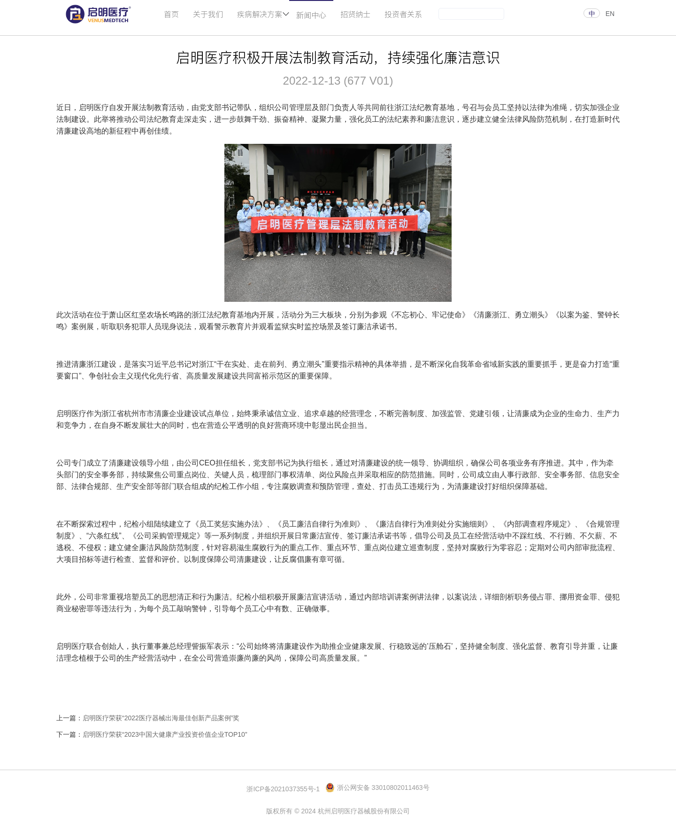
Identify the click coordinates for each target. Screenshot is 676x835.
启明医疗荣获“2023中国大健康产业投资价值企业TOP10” (165, 734)
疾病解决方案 (259, 14)
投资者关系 (403, 14)
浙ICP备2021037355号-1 (283, 789)
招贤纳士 (355, 14)
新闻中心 (311, 15)
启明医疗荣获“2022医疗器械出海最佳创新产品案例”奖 (161, 718)
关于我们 (208, 14)
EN (610, 13)
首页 (171, 14)
